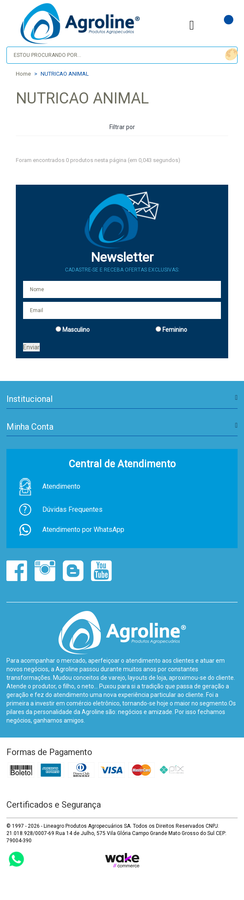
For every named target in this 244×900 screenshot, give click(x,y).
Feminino (174, 329)
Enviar (31, 347)
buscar (230, 54)
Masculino (76, 329)
